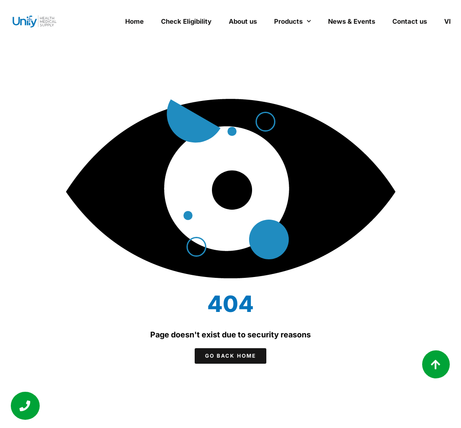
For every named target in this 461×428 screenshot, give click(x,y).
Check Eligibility (186, 21)
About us (243, 21)
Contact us (409, 21)
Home (134, 21)
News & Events (351, 21)
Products (292, 21)
